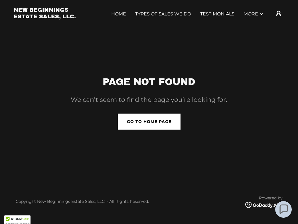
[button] (254, 14)
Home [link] (118, 14)
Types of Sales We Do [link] (163, 14)
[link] (52, 16)
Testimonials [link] (217, 14)
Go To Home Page (149, 121)
